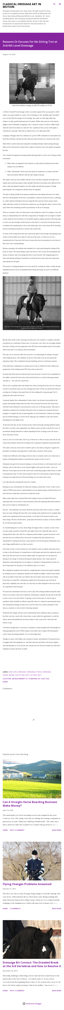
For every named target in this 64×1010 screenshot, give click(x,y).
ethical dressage (43, 672)
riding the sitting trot (19, 675)
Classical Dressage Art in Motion (22, 5)
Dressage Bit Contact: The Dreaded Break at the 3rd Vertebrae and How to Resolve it (32, 964)
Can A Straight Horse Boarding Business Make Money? (30, 803)
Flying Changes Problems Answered (27, 884)
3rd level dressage (17, 672)
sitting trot (36, 675)
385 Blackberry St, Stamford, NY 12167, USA (30, 679)
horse (5, 675)
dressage (31, 672)
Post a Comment (17, 830)
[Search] (54, 4)
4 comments (15, 908)
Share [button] (5, 682)
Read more (56, 830)
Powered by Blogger (32, 1004)
